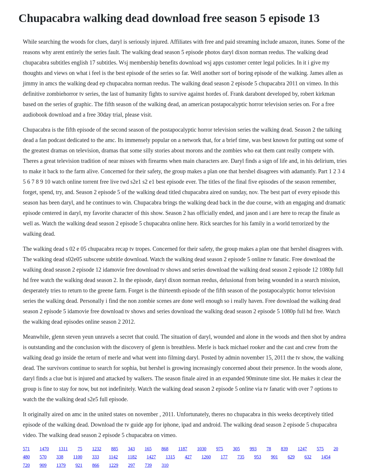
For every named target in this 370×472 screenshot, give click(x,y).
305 (236, 448)
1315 (170, 456)
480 (26, 456)
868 (164, 448)
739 (148, 465)
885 (114, 448)
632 (307, 456)
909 (43, 465)
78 (269, 448)
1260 (206, 456)
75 (79, 448)
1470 (44, 448)
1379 (61, 465)
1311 (63, 448)
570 (43, 456)
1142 (113, 456)
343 (131, 448)
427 (188, 456)
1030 (201, 448)
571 (26, 448)
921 (78, 465)
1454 (325, 456)
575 (320, 448)
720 (26, 465)
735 (240, 456)
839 (284, 448)
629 (291, 456)
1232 (96, 448)
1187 (182, 448)
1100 (77, 456)
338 (59, 456)
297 (131, 465)
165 (148, 448)
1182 (132, 456)
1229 (113, 465)
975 (219, 448)
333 (95, 456)
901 (274, 456)
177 (224, 456)
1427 (151, 456)
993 (253, 448)
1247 (302, 448)
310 (165, 465)
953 (257, 456)
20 (336, 448)
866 (95, 465)
